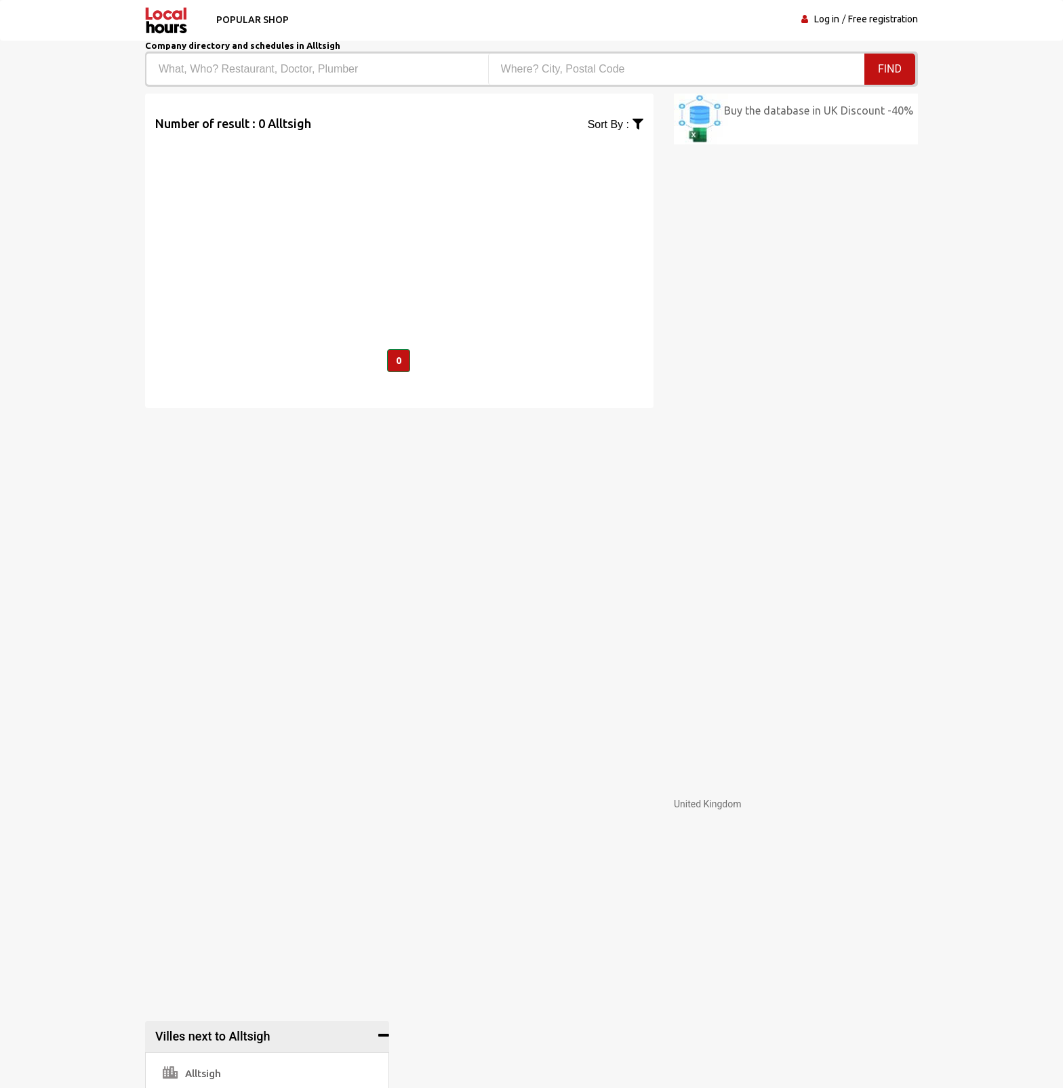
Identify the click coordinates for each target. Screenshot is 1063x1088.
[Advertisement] (399, 228)
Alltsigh (192, 1073)
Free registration (883, 19)
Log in (826, 19)
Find (890, 68)
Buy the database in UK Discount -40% (818, 110)
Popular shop (252, 19)
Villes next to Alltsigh (212, 1036)
